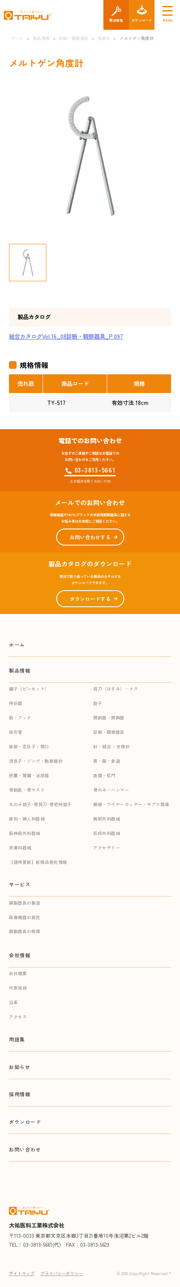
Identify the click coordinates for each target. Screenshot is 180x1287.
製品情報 (19, 670)
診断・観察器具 (109, 732)
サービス (19, 884)
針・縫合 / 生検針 (111, 746)
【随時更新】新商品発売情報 (38, 862)
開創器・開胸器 (109, 717)
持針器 (16, 703)
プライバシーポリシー (61, 1273)
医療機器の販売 (24, 917)
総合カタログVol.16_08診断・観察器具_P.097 (66, 336)
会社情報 (19, 955)
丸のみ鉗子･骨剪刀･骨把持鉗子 (40, 804)
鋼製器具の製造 (24, 902)
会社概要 (18, 973)
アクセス (18, 1016)
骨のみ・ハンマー (111, 789)
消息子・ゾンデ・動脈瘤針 (36, 761)
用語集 (17, 1039)
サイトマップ (21, 1273)
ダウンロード (25, 1121)
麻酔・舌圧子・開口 (29, 746)
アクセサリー (106, 847)
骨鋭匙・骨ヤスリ (27, 789)
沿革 (13, 1002)
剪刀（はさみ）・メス (115, 688)
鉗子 (97, 703)
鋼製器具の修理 (24, 931)
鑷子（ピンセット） (29, 688)
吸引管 (16, 732)
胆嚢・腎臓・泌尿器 (29, 775)
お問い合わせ (25, 1149)
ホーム (17, 644)
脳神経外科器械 (24, 833)
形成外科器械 (106, 833)
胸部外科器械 (106, 818)
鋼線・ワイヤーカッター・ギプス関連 (131, 804)
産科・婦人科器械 (27, 818)
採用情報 (19, 1093)
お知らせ (19, 1066)
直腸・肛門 (104, 775)
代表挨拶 (18, 987)
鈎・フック (20, 717)
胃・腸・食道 (106, 761)
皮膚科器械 (20, 847)
